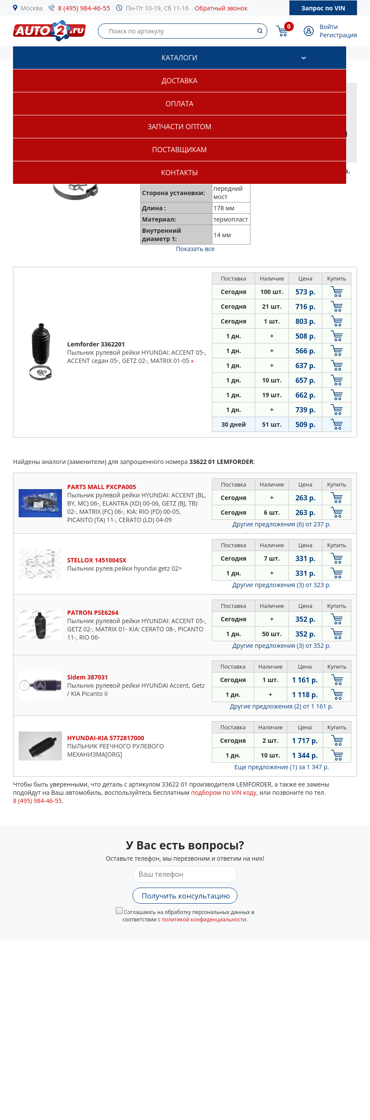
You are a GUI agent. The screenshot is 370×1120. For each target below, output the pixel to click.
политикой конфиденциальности (204, 919)
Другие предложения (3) (282, 585)
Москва (32, 8)
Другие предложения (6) (282, 524)
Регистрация (338, 35)
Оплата (179, 103)
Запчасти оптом (179, 126)
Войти (329, 27)
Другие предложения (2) (282, 706)
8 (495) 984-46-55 (84, 7)
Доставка (180, 80)
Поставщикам (179, 149)
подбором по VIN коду (223, 792)
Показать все (195, 249)
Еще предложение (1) (281, 767)
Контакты (179, 172)
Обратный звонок (221, 8)
